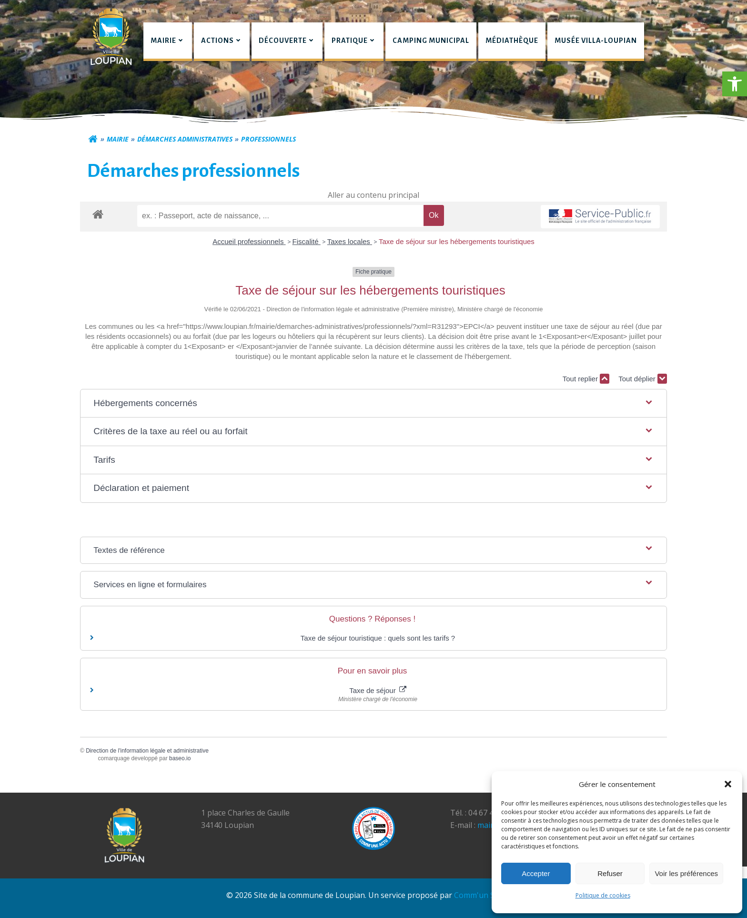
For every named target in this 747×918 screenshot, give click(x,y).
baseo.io (180, 758)
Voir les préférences (686, 873)
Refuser (610, 873)
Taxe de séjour (377, 690)
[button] (734, 83)
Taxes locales (349, 241)
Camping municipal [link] (431, 40)
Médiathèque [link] (511, 40)
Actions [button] (221, 40)
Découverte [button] (287, 40)
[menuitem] (167, 41)
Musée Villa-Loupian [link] (596, 40)
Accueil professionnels (248, 241)
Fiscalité (307, 241)
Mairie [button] (168, 40)
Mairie (118, 138)
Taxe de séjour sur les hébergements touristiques (457, 241)
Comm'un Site (479, 895)
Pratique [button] (354, 40)
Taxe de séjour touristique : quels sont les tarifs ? (378, 638)
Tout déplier (642, 379)
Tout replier (586, 379)
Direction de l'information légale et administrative (147, 750)
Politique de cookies (602, 895)
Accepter (536, 873)
